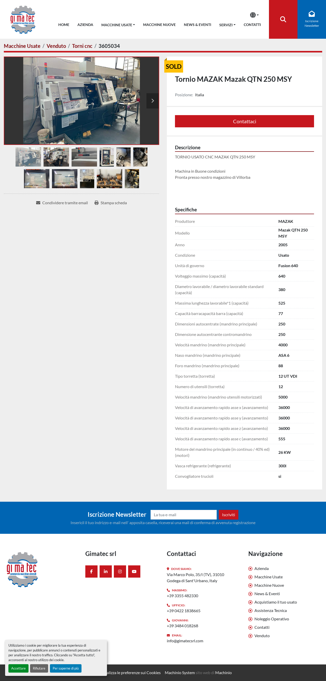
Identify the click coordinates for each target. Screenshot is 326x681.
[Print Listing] (110, 203)
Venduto (262, 635)
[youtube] (134, 571)
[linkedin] (106, 571)
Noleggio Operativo (271, 618)
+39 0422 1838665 (183, 610)
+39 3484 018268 (182, 625)
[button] (118, 24)
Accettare (18, 668)
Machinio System (180, 672)
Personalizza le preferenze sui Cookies (127, 672)
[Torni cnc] (82, 46)
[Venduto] (56, 46)
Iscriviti (228, 514)
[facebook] (91, 571)
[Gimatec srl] (41, 569)
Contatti (252, 24)
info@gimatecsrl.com (185, 640)
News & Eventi (197, 24)
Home (63, 24)
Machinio (223, 672)
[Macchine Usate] (22, 46)
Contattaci (244, 121)
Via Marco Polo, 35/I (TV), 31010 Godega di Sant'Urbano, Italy (195, 577)
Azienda (85, 24)
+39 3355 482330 (182, 595)
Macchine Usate (116, 25)
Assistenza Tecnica (270, 610)
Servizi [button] (226, 25)
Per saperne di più (66, 668)
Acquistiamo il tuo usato (275, 602)
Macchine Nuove (159, 24)
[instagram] (120, 571)
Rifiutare (39, 668)
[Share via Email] (62, 203)
